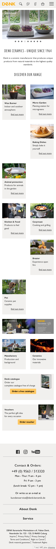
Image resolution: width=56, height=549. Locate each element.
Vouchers (9, 409)
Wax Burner (10, 103)
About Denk (28, 509)
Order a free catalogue (23, 391)
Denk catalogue (12, 379)
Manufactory (10, 356)
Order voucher (27, 422)
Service (28, 518)
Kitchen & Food (12, 222)
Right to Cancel (37, 539)
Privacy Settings (38, 536)
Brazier (36, 258)
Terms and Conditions (19, 539)
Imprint (13, 536)
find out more (17, 114)
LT (35, 4)
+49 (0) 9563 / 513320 (28, 471)
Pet (6, 298)
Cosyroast (38, 222)
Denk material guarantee (19, 542)
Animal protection (13, 182)
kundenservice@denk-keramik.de (28, 497)
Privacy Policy (23, 536)
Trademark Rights (39, 542)
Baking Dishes (39, 142)
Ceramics (37, 356)
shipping (51, 547)
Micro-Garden (39, 102)
